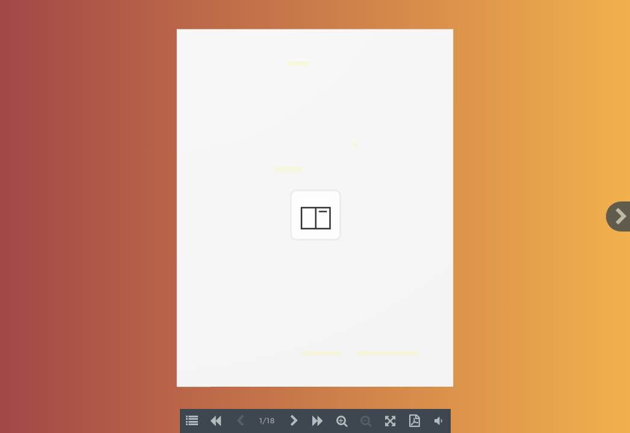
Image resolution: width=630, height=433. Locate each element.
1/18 (267, 421)
